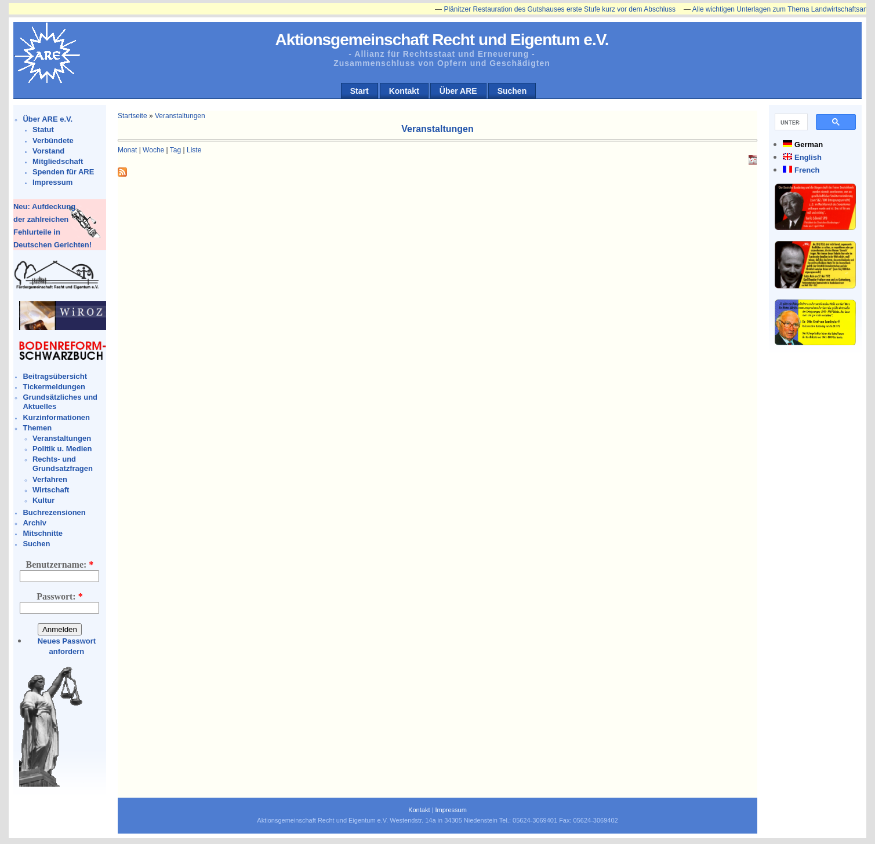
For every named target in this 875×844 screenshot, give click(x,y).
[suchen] (790, 122)
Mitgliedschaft (57, 161)
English (808, 157)
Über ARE (458, 91)
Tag (175, 150)
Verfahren (49, 479)
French (806, 170)
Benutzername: (60, 564)
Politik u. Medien (62, 448)
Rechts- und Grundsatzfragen (62, 464)
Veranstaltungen (61, 438)
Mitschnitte (43, 533)
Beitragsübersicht (55, 376)
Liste (194, 150)
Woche (153, 150)
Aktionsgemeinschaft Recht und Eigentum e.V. (441, 40)
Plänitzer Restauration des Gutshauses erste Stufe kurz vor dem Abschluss (564, 9)
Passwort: (60, 596)
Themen (37, 427)
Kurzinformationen (56, 417)
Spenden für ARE (63, 171)
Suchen (512, 91)
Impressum (52, 182)
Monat (127, 150)
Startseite (132, 116)
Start (359, 91)
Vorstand (48, 151)
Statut (43, 129)
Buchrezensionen (54, 512)
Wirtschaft (50, 489)
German (808, 144)
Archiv (34, 522)
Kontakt (404, 91)
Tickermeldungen (54, 386)
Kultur (43, 500)
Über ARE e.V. (47, 119)
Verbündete (53, 140)
